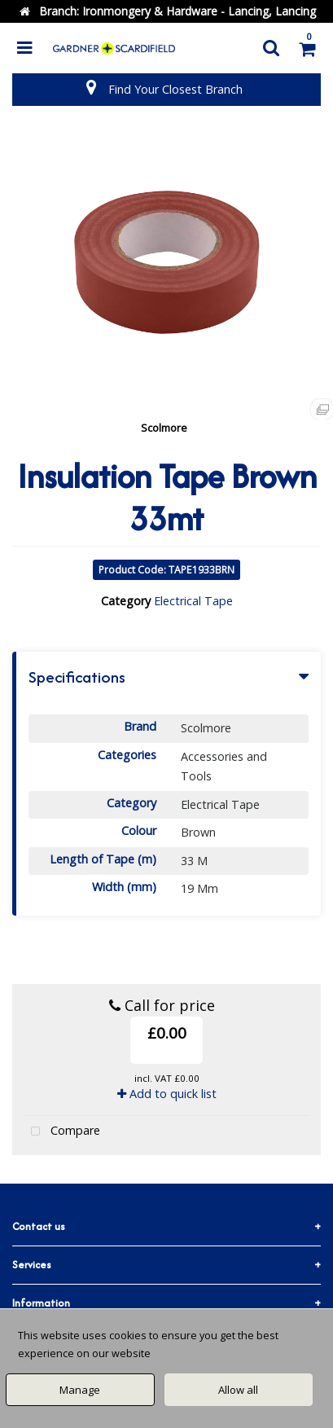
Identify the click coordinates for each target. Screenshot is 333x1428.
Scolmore (164, 427)
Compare (62, 1132)
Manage (79, 1389)
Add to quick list (167, 1093)
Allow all (238, 1389)
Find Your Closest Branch (175, 89)
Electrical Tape (193, 601)
